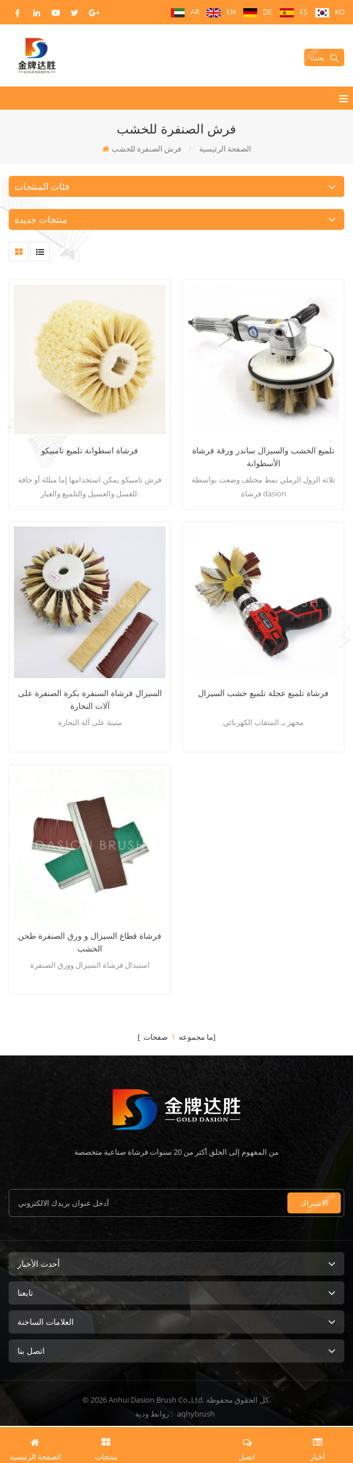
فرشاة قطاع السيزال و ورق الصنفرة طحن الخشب (89, 942)
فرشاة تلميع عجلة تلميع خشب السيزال (263, 692)
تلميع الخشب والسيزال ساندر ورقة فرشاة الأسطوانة (263, 457)
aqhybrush (196, 1413)
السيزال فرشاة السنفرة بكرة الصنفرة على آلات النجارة (90, 699)
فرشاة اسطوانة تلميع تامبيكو (89, 450)
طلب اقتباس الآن (176, 1443)
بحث (324, 57)
